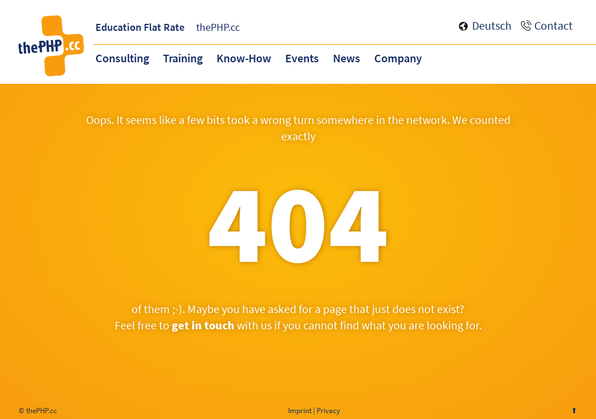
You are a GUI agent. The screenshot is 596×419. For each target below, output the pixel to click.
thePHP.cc (218, 27)
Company (398, 58)
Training (183, 58)
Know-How (244, 58)
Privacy (328, 411)
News (346, 58)
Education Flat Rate (140, 27)
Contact (553, 25)
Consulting (122, 58)
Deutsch (492, 25)
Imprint (299, 411)
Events (302, 58)
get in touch (203, 325)
